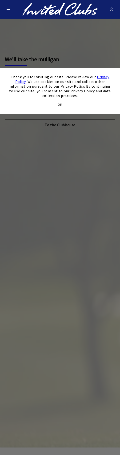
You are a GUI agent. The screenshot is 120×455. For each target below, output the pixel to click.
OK (60, 104)
